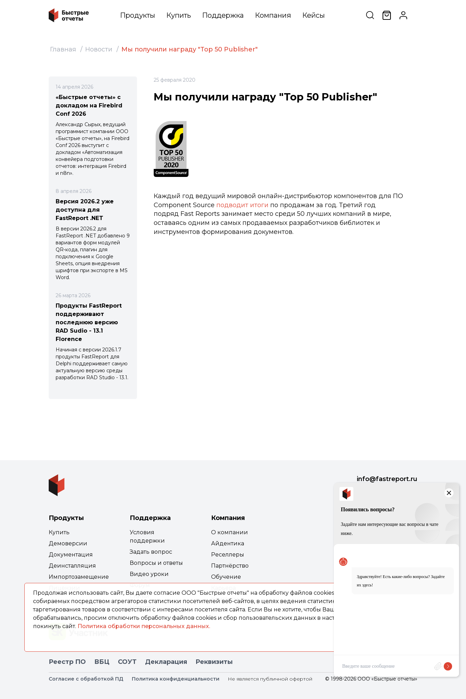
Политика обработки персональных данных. (144, 626)
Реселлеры (227, 554)
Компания (273, 15)
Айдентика (227, 543)
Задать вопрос (151, 551)
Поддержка (223, 15)
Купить (178, 15)
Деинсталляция (72, 565)
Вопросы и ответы (156, 563)
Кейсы (313, 15)
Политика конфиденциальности (175, 679)
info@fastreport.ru (387, 479)
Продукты (137, 15)
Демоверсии (68, 543)
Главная (63, 49)
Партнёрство (230, 565)
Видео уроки (149, 574)
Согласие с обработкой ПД (86, 679)
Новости (98, 49)
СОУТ (127, 662)
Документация (71, 554)
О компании (229, 532)
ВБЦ (102, 662)
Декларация (166, 662)
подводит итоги (242, 205)
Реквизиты (214, 662)
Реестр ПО (67, 662)
